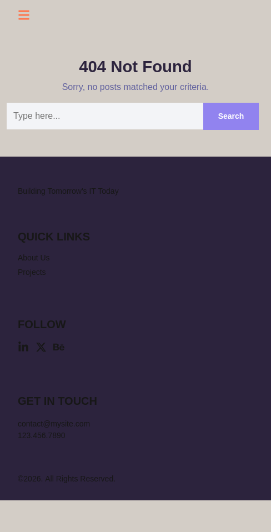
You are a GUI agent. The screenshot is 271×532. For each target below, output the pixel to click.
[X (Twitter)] (41, 378)
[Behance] (58, 378)
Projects (33, 304)
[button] (24, 16)
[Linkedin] (23, 378)
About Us (34, 289)
